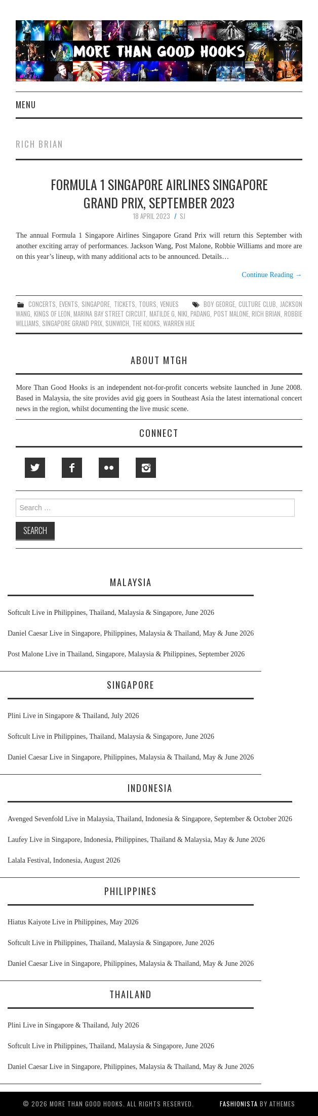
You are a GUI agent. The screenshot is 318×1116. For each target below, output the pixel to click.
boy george (219, 304)
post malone (231, 314)
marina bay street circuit (109, 314)
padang (200, 314)
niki (182, 314)
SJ (182, 216)
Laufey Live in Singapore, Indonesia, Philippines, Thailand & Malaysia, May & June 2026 (136, 839)
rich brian (266, 314)
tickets (124, 304)
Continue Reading (272, 275)
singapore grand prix (72, 323)
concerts (42, 304)
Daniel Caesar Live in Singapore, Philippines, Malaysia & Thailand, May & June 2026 (131, 633)
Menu (26, 104)
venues (169, 304)
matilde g (162, 314)
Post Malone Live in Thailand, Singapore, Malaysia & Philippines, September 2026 (126, 654)
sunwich (117, 323)
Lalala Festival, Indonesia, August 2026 (64, 860)
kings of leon (52, 314)
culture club (257, 304)
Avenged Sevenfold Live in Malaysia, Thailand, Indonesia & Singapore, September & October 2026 (150, 819)
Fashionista (239, 1103)
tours (147, 304)
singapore (96, 304)
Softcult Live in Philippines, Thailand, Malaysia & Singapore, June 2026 (111, 612)
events (68, 304)
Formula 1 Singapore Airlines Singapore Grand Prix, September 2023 (159, 193)
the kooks (146, 323)
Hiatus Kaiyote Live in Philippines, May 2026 (73, 922)
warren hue (179, 323)
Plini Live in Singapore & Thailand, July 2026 (73, 716)
